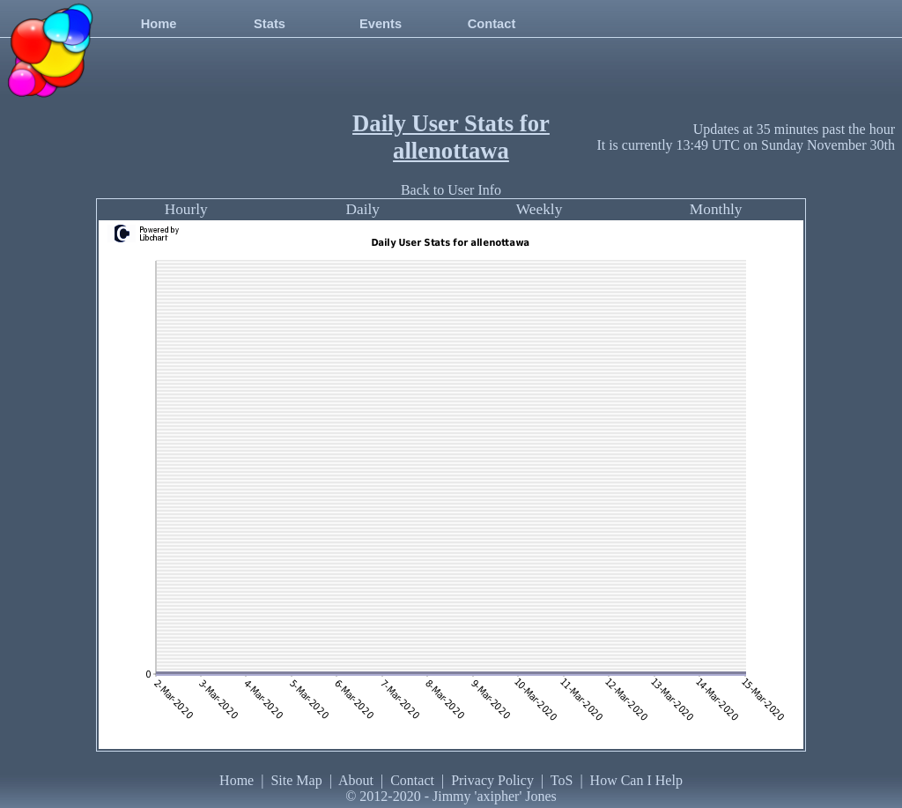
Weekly (539, 209)
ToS (562, 780)
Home (159, 24)
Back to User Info (451, 189)
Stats (269, 24)
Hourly (186, 209)
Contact (492, 24)
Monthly (716, 209)
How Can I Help (636, 780)
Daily (362, 209)
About (355, 780)
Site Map (296, 780)
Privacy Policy (492, 780)
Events (380, 24)
